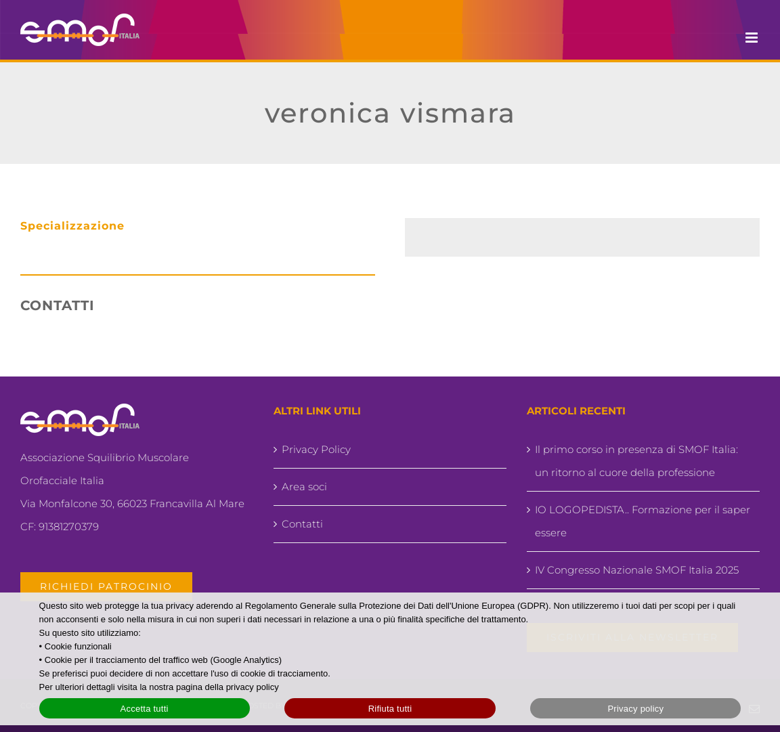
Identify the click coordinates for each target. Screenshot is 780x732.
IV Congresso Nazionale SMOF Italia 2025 (637, 569)
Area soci (304, 486)
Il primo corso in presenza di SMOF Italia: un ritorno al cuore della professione (636, 461)
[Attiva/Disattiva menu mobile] (752, 37)
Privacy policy (635, 709)
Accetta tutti (145, 709)
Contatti (302, 523)
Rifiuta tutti (390, 709)
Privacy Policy (316, 449)
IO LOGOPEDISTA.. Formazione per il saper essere (642, 521)
